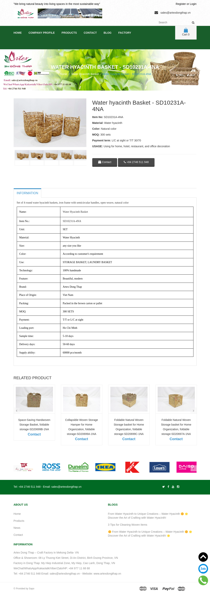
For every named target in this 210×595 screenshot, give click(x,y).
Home (18, 32)
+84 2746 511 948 (136, 162)
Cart (185, 32)
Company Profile (42, 32)
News (17, 527)
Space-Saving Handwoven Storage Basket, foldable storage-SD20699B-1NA (34, 424)
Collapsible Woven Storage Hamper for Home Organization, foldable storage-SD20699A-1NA (81, 426)
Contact (90, 32)
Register (181, 3)
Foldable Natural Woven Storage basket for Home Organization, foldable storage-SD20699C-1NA (129, 426)
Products (69, 32)
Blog (107, 32)
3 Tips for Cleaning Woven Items (127, 524)
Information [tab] (27, 193)
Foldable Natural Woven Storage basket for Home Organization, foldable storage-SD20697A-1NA (176, 426)
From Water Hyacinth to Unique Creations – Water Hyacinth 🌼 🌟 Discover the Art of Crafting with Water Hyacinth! (148, 515)
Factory (124, 32)
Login (193, 3)
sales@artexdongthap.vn (175, 12)
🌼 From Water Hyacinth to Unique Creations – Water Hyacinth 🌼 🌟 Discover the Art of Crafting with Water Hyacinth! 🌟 (150, 533)
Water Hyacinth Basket (85, 74)
